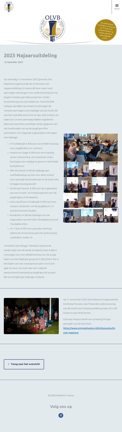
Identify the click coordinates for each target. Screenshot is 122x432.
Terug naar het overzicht (25, 364)
